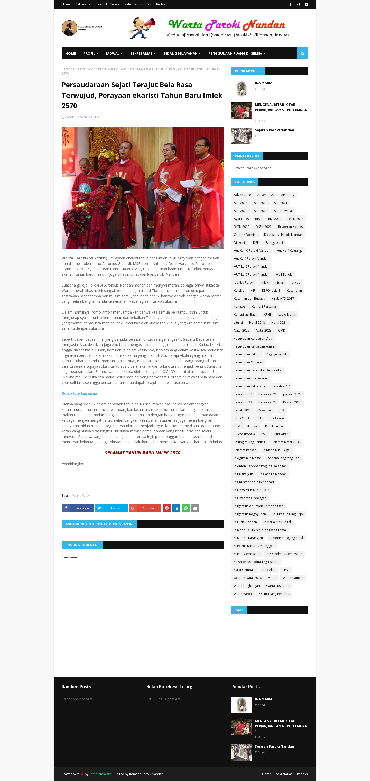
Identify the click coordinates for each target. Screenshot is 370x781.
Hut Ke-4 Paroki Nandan (251, 258)
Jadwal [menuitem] (112, 53)
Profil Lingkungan (246, 426)
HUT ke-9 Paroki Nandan (252, 274)
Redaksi (162, 4)
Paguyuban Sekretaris (249, 386)
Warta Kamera (293, 578)
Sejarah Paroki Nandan (274, 130)
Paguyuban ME (277, 354)
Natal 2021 (279, 322)
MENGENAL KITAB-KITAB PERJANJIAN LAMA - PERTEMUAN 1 (281, 109)
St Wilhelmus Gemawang (284, 554)
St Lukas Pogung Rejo (287, 514)
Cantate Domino (246, 234)
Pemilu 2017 (243, 410)
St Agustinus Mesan (248, 458)
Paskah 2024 (267, 402)
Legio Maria (286, 314)
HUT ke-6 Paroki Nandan (252, 266)
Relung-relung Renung (249, 442)
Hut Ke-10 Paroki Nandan (252, 250)
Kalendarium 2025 (138, 4)
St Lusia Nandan (245, 522)
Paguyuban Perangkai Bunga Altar (258, 370)
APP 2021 (281, 203)
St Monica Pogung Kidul (286, 538)
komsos (239, 306)
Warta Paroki (86, 69)
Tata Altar (269, 570)
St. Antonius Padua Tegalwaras (256, 562)
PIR (282, 410)
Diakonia (240, 242)
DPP (256, 242)
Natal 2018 (257, 322)
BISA (258, 218)
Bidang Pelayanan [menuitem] (181, 53)
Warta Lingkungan (247, 586)
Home (66, 4)
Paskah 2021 (267, 394)
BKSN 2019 (241, 226)
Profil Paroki (274, 426)
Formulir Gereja (108, 4)
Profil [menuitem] (89, 53)
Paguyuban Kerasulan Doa (253, 338)
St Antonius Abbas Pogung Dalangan (260, 466)
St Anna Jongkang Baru (284, 458)
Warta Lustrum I (277, 586)
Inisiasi (279, 282)
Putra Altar (280, 434)
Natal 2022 (241, 330)
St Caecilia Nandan (273, 474)
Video (272, 578)
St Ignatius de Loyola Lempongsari (259, 506)
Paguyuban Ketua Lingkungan (255, 346)
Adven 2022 (266, 195)
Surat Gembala (244, 570)
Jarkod (295, 282)
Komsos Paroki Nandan (146, 774)
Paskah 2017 (281, 386)
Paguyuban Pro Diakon (250, 378)
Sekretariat (83, 4)
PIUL (259, 418)
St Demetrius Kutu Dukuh (252, 490)
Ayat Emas (241, 218)
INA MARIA (263, 82)
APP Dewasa (283, 211)
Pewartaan (265, 410)
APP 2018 (240, 203)
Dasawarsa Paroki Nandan (283, 234)
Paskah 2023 (243, 402)
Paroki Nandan (76, 117)
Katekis (239, 290)
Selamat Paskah (245, 450)
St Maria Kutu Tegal (276, 450)
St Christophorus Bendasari (254, 482)
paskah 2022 (292, 394)
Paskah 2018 (243, 394)
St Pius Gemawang (247, 554)
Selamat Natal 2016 (286, 442)
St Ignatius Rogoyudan (250, 514)
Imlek (264, 282)
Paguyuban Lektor (247, 354)
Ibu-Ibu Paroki (244, 282)
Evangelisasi (274, 242)
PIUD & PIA (241, 418)
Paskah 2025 (292, 402)
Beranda (68, 69)
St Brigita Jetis (243, 474)
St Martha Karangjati (248, 538)
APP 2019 (260, 203)
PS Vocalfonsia (244, 434)
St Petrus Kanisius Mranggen (254, 546)
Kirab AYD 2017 (283, 298)
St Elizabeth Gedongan (250, 498)
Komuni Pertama (264, 306)
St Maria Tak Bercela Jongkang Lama (260, 530)
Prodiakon (276, 418)
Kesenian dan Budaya (249, 298)
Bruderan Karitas (290, 226)
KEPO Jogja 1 (271, 290)
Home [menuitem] (71, 53)
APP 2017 (288, 195)
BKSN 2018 (295, 218)
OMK (281, 330)
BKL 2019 (274, 218)
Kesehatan (294, 290)
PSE (263, 434)
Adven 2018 (242, 195)
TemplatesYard (100, 774)
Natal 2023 (264, 330)
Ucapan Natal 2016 (248, 578)
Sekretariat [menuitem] (142, 53)
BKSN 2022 (264, 226)
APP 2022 (240, 211)
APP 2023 (260, 211)
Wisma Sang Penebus (274, 594)
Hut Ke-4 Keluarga (290, 250)
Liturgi (238, 322)
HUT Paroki (284, 274)
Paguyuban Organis (248, 362)
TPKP (286, 570)
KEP (253, 290)
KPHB (268, 314)
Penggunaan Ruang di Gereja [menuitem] (235, 53)
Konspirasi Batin (245, 314)
